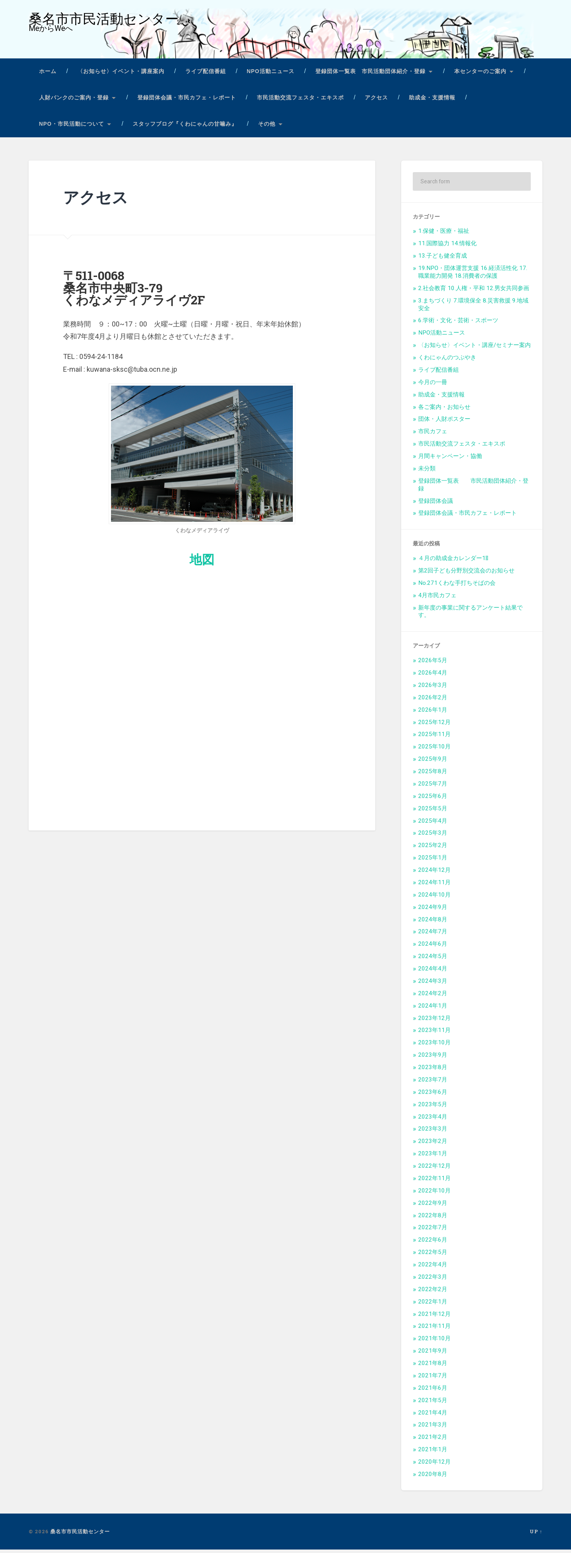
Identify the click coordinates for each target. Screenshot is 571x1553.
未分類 (427, 472)
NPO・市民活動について (71, 127)
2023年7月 (432, 1083)
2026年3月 (432, 688)
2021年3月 (432, 1428)
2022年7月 (432, 1231)
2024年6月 (432, 947)
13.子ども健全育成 (442, 259)
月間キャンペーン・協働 (450, 459)
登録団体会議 (435, 504)
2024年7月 (432, 935)
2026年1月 (432, 713)
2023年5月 (432, 1107)
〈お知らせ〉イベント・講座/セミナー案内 (474, 348)
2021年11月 (434, 1329)
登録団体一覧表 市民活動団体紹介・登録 (370, 75)
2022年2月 (432, 1292)
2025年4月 (432, 824)
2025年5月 (432, 811)
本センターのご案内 (480, 75)
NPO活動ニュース (270, 75)
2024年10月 (434, 898)
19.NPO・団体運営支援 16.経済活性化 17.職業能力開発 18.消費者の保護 (472, 275)
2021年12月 (434, 1317)
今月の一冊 (432, 385)
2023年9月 (432, 1058)
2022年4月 (432, 1268)
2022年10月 (434, 1194)
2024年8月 (432, 922)
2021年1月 (432, 1453)
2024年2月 (432, 996)
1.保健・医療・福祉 (443, 234)
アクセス (376, 101)
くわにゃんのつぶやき (447, 361)
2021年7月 (432, 1378)
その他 (266, 127)
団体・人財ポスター (444, 422)
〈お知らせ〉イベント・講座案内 (120, 75)
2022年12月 (434, 1169)
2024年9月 (432, 910)
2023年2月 (432, 1144)
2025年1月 (432, 861)
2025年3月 (432, 836)
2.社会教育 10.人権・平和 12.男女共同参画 (473, 291)
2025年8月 (432, 775)
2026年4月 (432, 676)
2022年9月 (432, 1206)
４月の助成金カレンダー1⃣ (453, 562)
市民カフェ (432, 435)
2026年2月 (432, 700)
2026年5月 (432, 664)
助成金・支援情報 (432, 101)
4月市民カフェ (437, 598)
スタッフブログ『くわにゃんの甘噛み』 (185, 127)
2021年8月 (432, 1366)
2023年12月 (434, 1021)
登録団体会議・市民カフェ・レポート (186, 101)
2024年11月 (434, 885)
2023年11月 (434, 1033)
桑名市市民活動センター (106, 21)
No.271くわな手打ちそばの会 (457, 586)
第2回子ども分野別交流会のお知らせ (466, 574)
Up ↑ (536, 1535)
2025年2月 (432, 849)
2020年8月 (432, 1477)
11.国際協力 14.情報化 (447, 247)
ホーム (47, 75)
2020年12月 (434, 1465)
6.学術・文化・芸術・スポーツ (458, 324)
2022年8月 (432, 1218)
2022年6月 (432, 1243)
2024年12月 (434, 873)
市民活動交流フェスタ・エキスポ (300, 101)
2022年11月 (434, 1181)
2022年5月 (432, 1255)
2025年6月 (432, 799)
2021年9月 (432, 1354)
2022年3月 (432, 1280)
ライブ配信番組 (205, 75)
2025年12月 (434, 725)
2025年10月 (434, 750)
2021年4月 (432, 1416)
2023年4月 (432, 1120)
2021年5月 (432, 1403)
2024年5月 (432, 960)
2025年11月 (434, 738)
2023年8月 (432, 1071)
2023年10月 (434, 1046)
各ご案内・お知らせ (444, 410)
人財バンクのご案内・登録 (74, 101)
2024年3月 (432, 984)
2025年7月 (432, 787)
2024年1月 (432, 1009)
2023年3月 (432, 1132)
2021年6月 (432, 1391)
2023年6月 (432, 1095)
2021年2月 (432, 1440)
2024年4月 (432, 972)
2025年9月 (432, 762)
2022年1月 (432, 1305)
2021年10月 (434, 1342)
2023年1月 (432, 1157)
